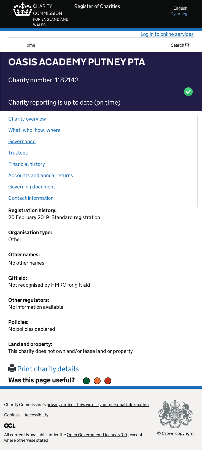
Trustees (18, 153)
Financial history (26, 164)
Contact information (30, 198)
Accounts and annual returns (40, 175)
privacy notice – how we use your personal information (98, 404)
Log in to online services (167, 34)
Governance (22, 141)
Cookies (12, 414)
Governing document (31, 186)
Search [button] (180, 45)
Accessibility (36, 414)
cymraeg (178, 13)
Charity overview (27, 119)
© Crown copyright (175, 433)
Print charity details (43, 368)
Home (29, 45)
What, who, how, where (34, 130)
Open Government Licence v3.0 (97, 434)
